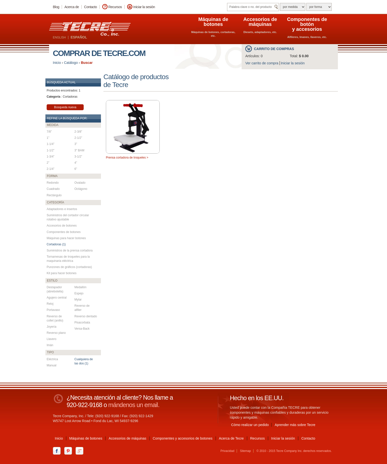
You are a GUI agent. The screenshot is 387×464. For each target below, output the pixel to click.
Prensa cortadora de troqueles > (127, 157)
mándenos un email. (133, 404)
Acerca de (71, 7)
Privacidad (227, 451)
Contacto (90, 7)
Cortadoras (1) (56, 244)
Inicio (57, 63)
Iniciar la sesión (144, 7)
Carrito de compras (274, 49)
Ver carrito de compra (261, 63)
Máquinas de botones (85, 438)
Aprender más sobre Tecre (295, 425)
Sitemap (245, 451)
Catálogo (71, 63)
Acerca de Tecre (231, 438)
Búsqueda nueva (65, 107)
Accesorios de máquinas (127, 438)
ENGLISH (59, 37)
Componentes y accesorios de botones (183, 438)
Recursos (115, 7)
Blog (56, 7)
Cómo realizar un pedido (250, 425)
